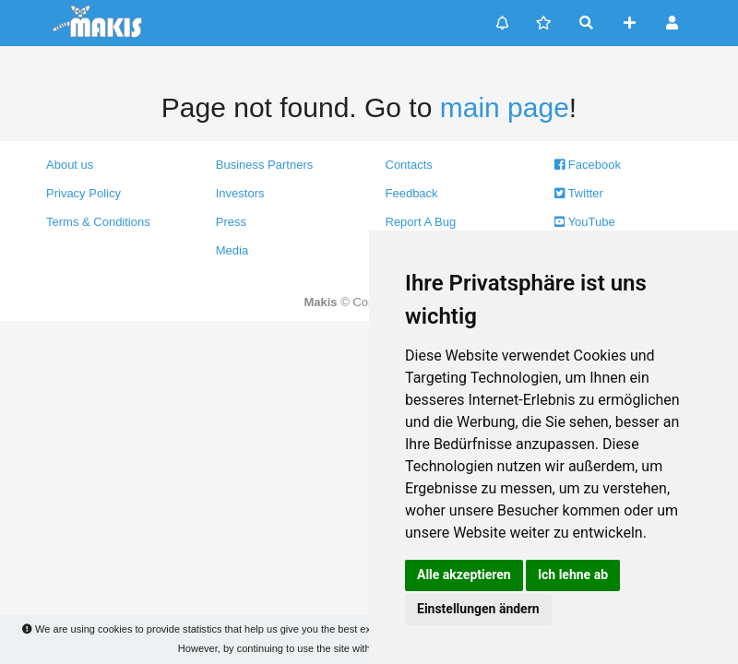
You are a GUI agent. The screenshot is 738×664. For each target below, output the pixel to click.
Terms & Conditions (98, 222)
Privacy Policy (83, 193)
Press (231, 222)
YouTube (584, 222)
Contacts (409, 165)
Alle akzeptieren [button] (464, 574)
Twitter (578, 193)
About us (69, 165)
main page (504, 107)
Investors (240, 193)
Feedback (412, 193)
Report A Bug (421, 222)
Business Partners (265, 165)
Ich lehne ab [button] (573, 574)
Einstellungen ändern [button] (478, 608)
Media (232, 250)
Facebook (587, 165)
